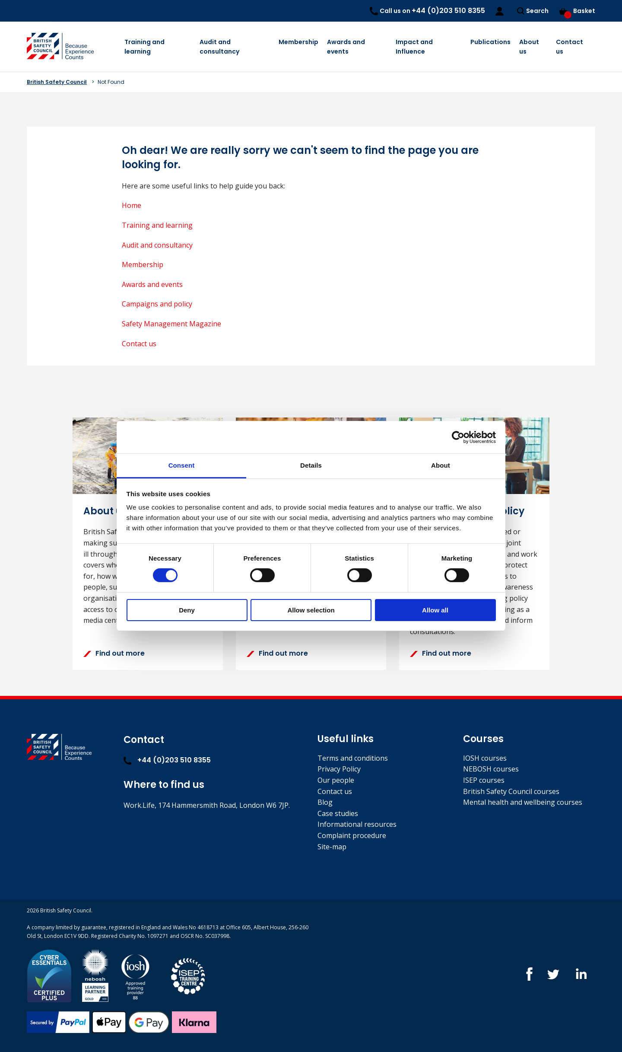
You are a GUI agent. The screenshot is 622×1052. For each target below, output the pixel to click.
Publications (490, 42)
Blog (325, 802)
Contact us (569, 47)
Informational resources (357, 824)
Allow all (435, 610)
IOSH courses (485, 758)
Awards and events (346, 47)
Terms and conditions (352, 758)
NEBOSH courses (491, 769)
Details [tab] (311, 465)
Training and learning (144, 47)
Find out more (114, 653)
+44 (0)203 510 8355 (167, 760)
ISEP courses (484, 780)
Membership (298, 42)
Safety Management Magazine (171, 323)
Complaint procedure (351, 835)
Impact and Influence (414, 47)
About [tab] (440, 465)
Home (131, 205)
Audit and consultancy (219, 47)
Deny (187, 610)
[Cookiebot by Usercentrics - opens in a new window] (458, 436)
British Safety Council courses (511, 791)
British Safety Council (57, 82)
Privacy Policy (339, 769)
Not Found (111, 82)
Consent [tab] (181, 465)
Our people (335, 780)
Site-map (331, 846)
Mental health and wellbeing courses (522, 802)
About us (529, 47)
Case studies (337, 813)
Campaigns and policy (157, 304)
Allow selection (310, 610)
